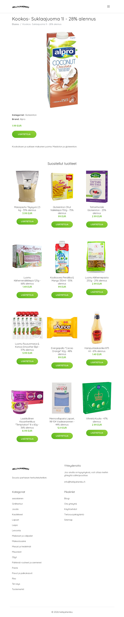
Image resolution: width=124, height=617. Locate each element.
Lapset (15, 519)
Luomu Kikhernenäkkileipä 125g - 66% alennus (27, 280)
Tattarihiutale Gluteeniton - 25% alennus (96, 210)
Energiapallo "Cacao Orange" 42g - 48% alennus (62, 351)
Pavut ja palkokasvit (22, 573)
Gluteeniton (31, 115)
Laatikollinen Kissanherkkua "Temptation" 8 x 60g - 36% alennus (27, 423)
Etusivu (15, 24)
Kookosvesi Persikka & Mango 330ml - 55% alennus (62, 280)
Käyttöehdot (70, 509)
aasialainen (17, 498)
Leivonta (16, 530)
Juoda (15, 509)
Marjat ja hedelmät (21, 546)
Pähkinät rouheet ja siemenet (26, 562)
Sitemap (68, 519)
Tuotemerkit (18, 589)
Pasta (15, 567)
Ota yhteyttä (70, 503)
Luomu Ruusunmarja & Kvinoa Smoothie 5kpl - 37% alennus (27, 346)
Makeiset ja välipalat (22, 535)
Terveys (16, 584)
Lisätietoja (24, 134)
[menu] (108, 6)
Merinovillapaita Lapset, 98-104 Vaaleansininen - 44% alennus (62, 421)
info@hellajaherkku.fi (74, 481)
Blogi (66, 498)
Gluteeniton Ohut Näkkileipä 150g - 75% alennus (62, 210)
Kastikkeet (17, 514)
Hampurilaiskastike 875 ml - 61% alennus (97, 350)
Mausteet (16, 551)
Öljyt (14, 557)
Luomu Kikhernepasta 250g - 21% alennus (96, 279)
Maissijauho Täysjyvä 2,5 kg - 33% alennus (27, 209)
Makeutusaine (19, 541)
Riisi (14, 578)
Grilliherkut (17, 503)
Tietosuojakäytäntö (74, 514)
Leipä (15, 525)
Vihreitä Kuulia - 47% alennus (97, 420)
